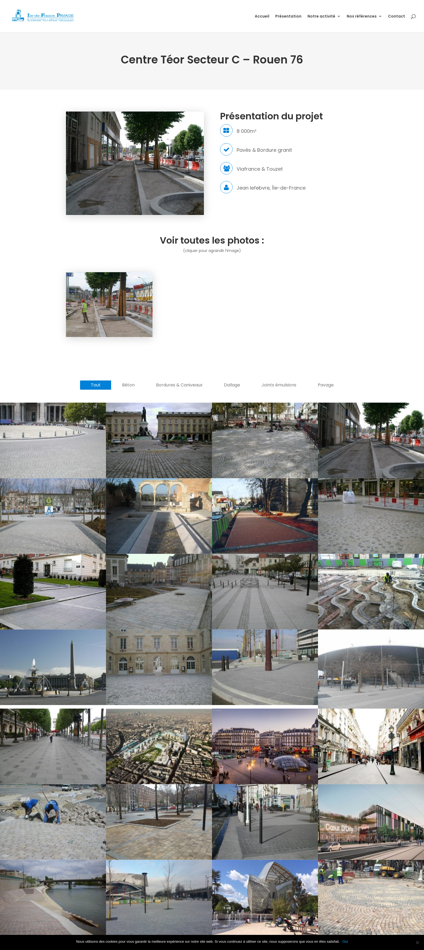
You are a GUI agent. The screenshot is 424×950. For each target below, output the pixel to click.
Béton (128, 385)
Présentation (288, 16)
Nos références (362, 16)
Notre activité (321, 16)
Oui (345, 941)
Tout (96, 385)
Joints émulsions (278, 385)
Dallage (232, 385)
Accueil (262, 16)
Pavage (326, 385)
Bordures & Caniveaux (179, 385)
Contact (396, 16)
